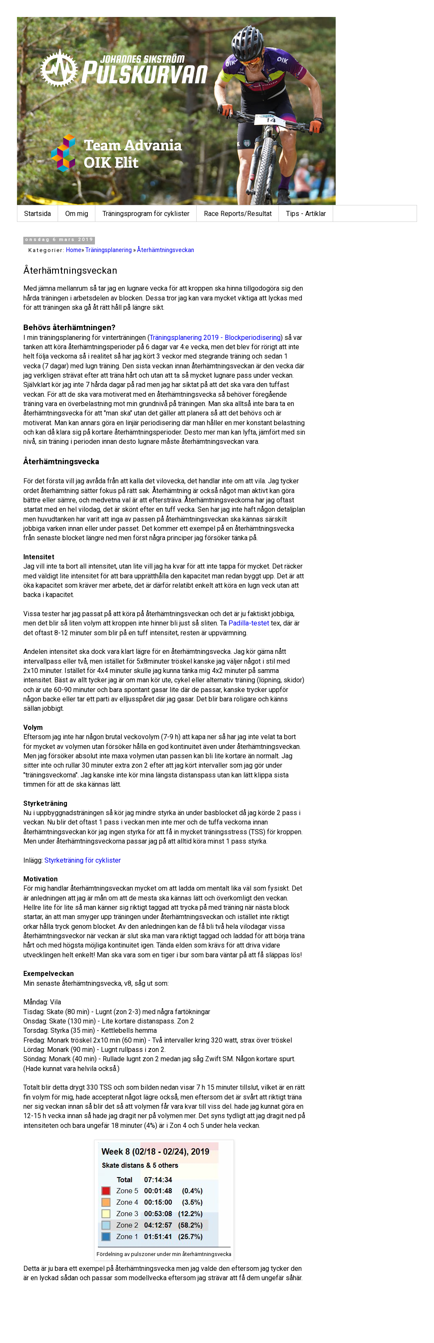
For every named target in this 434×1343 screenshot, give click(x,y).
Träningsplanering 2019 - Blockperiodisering (215, 338)
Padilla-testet (248, 623)
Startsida (37, 214)
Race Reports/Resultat (238, 214)
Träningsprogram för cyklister (146, 214)
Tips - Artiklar (306, 214)
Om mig (76, 214)
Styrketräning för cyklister (83, 860)
